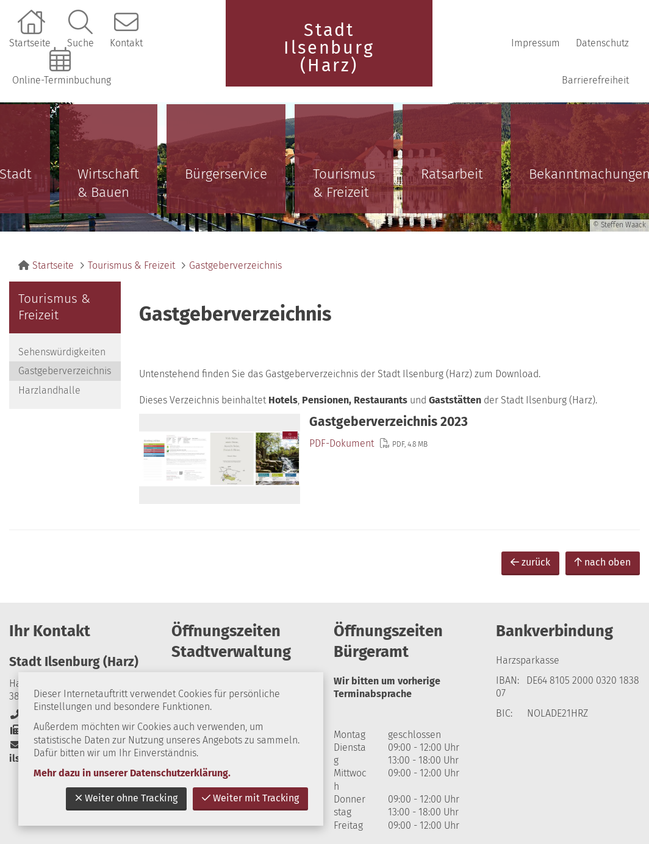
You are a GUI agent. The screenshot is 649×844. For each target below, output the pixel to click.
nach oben (603, 562)
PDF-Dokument (341, 443)
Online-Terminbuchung (61, 80)
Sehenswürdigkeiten (62, 352)
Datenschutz (602, 43)
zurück (530, 562)
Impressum (535, 43)
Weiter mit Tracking (250, 798)
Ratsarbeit (452, 174)
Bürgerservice (226, 174)
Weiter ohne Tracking (126, 798)
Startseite (30, 43)
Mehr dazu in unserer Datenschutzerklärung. (132, 773)
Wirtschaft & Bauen (108, 183)
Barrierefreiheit (595, 80)
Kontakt (126, 43)
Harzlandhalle (49, 390)
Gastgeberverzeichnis (235, 265)
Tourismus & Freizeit (344, 183)
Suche (80, 43)
